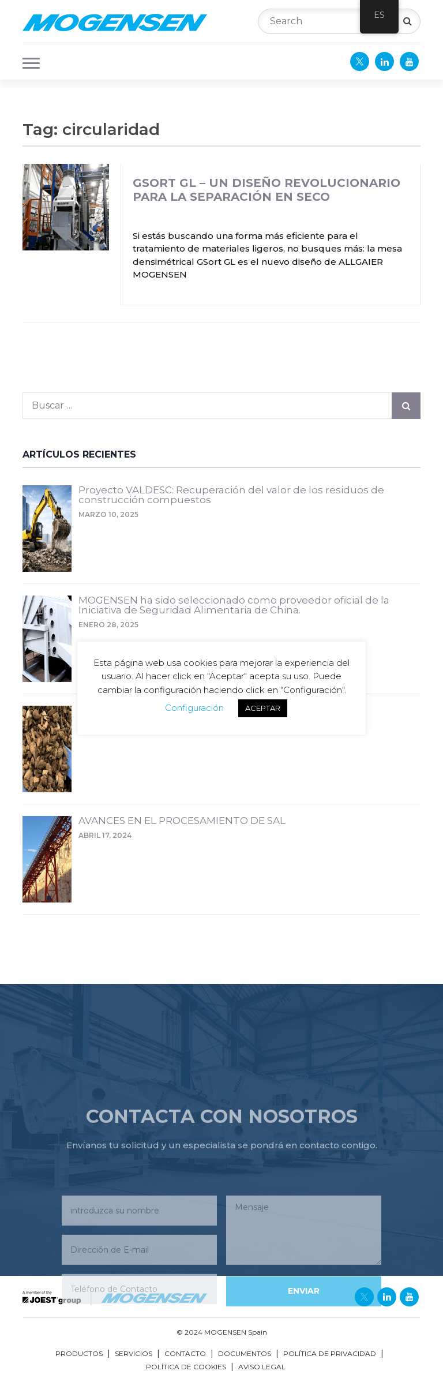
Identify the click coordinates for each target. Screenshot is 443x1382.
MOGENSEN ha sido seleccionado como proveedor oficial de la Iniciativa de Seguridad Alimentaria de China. (233, 606)
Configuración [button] (194, 707)
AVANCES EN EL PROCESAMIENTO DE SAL (182, 821)
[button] (27, 62)
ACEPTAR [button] (262, 708)
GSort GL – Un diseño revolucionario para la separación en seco (266, 190)
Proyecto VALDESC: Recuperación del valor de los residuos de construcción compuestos (231, 495)
